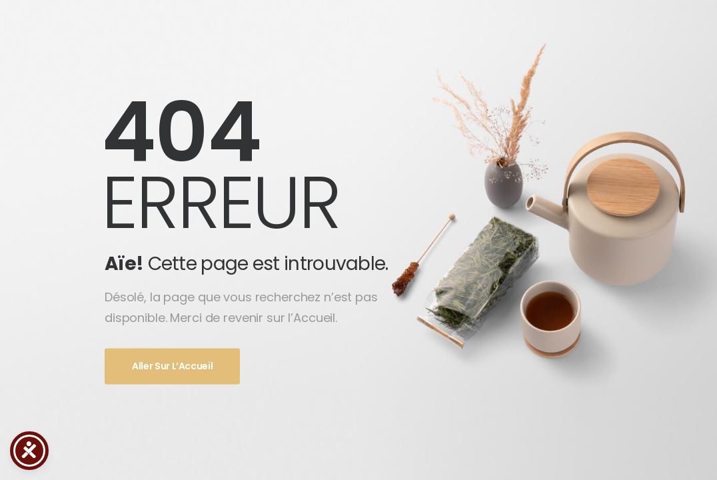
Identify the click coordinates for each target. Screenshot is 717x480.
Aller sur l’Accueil (172, 366)
